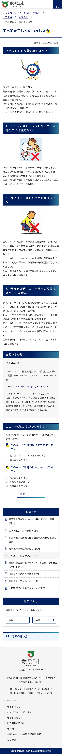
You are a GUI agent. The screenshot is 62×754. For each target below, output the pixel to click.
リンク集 (11, 739)
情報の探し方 (20, 636)
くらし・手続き (31, 12)
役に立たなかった (18, 459)
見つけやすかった (18, 477)
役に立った (15, 455)
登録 (11, 620)
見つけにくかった (18, 486)
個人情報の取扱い (16, 723)
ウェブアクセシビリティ (19, 712)
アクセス (11, 701)
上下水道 (7, 17)
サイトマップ (14, 706)
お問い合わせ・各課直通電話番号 (24, 734)
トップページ (9, 12)
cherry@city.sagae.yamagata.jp (31, 386)
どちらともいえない (38, 455)
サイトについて (15, 717)
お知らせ (23, 17)
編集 (37, 620)
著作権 (10, 728)
